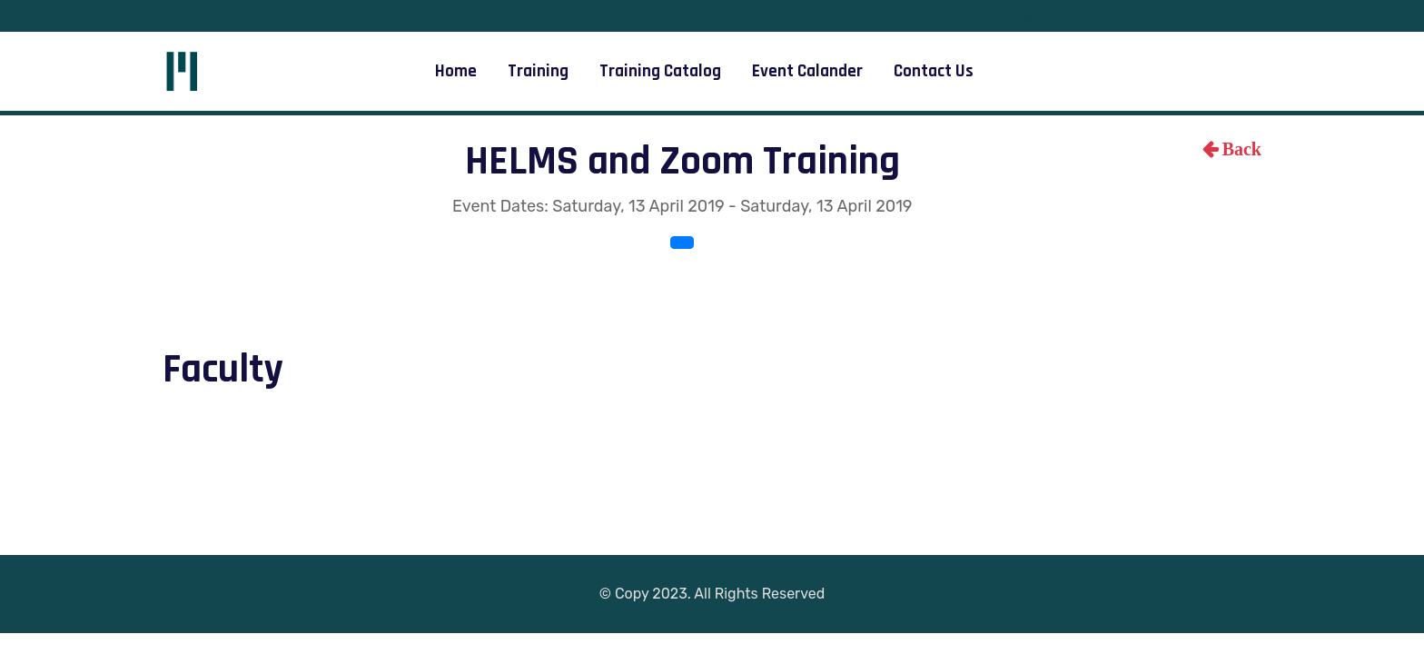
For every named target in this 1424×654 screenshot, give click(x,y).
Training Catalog (660, 71)
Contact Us (934, 71)
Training (538, 71)
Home (456, 71)
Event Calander (807, 71)
